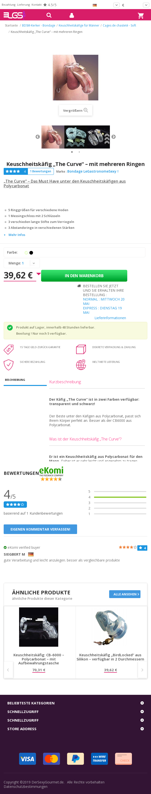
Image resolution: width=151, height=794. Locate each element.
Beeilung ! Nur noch (31, 333)
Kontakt (37, 4)
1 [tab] (72, 152)
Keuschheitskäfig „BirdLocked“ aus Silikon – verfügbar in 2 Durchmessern (110, 657)
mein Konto (70, 15)
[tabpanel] (52, 137)
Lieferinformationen (110, 317)
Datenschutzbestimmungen (25, 786)
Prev (8, 670)
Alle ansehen (125, 594)
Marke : (61, 171)
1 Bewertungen (40, 171)
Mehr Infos (17, 235)
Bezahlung (8, 4)
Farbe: (13, 252)
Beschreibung (15, 380)
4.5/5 (50, 4)
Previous (37, 137)
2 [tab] (79, 152)
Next (113, 137)
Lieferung (23, 4)
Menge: (15, 263)
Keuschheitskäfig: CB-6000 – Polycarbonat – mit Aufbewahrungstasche (38, 659)
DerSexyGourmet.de (48, 782)
